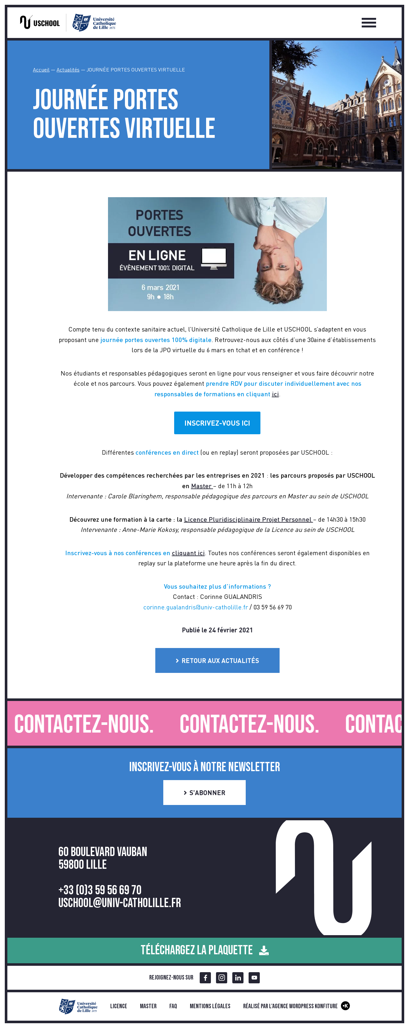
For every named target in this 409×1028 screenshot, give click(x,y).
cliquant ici (188, 552)
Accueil (41, 69)
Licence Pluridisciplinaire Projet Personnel (248, 519)
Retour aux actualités (217, 660)
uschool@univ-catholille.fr (119, 903)
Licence (118, 1006)
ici (275, 394)
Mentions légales (210, 1006)
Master (148, 1006)
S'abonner (204, 792)
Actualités (68, 69)
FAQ (173, 1006)
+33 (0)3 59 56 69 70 (100, 890)
